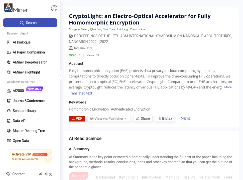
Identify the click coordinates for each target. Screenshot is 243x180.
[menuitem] (30, 22)
